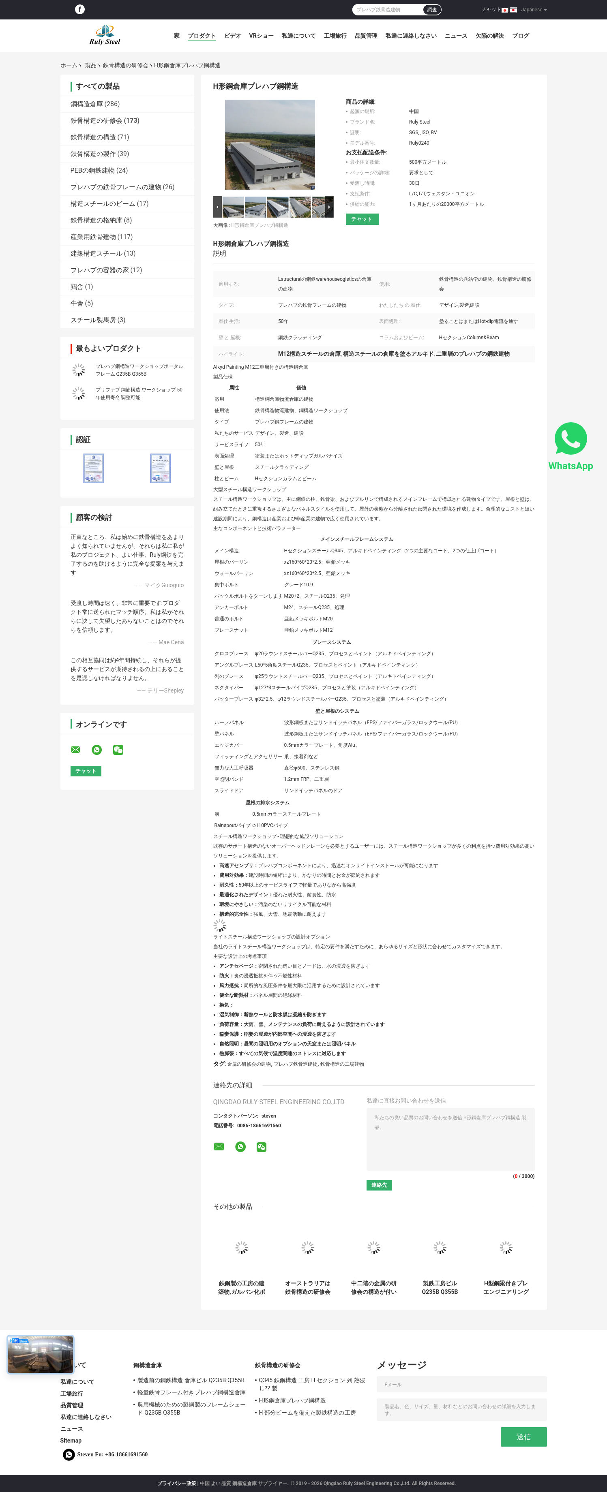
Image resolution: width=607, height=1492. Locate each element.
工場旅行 (335, 35)
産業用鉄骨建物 (93, 237)
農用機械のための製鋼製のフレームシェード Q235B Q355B (191, 1408)
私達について (299, 35)
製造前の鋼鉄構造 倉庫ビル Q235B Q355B (191, 1380)
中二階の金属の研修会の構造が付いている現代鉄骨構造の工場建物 (374, 1287)
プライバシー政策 (176, 1483)
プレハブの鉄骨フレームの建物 (116, 187)
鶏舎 (77, 287)
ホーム (68, 65)
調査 (432, 10)
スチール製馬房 (93, 320)
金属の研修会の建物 (249, 1064)
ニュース (456, 35)
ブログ (520, 35)
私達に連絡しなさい (411, 35)
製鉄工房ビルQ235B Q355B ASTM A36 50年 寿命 (440, 1287)
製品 (91, 65)
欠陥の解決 (490, 35)
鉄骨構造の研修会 (125, 65)
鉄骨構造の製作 (93, 154)
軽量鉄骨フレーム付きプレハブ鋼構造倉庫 (191, 1392)
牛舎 (77, 303)
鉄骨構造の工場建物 (342, 1064)
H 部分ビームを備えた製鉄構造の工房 (307, 1412)
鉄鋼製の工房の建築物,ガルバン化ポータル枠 (241, 1287)
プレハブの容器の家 (100, 270)
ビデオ (232, 35)
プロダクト (202, 35)
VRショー (261, 35)
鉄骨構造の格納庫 (96, 220)
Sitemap (71, 1440)
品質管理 (366, 35)
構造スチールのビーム (103, 203)
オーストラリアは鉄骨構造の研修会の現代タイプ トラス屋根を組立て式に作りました (307, 1287)
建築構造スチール (96, 253)
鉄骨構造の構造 (93, 137)
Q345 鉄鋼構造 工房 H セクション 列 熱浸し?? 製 (312, 1384)
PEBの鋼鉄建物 (93, 170)
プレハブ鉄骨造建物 (295, 1064)
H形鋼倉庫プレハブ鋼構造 (259, 225)
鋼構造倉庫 (87, 104)
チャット (491, 9)
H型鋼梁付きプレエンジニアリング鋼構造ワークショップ (506, 1287)
